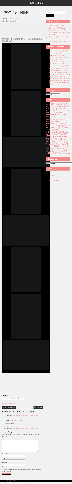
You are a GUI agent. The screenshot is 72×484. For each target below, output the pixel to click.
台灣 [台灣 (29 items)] (60, 144)
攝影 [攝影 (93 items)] (58, 146)
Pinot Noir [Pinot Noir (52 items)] (51, 125)
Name (4, 456)
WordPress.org (53, 180)
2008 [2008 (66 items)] (55, 104)
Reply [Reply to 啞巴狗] (7, 427)
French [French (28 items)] (53, 117)
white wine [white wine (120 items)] (60, 136)
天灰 (50, 55)
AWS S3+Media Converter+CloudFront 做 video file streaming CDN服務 (59, 64)
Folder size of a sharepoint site (58, 41)
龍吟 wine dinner (64, 53)
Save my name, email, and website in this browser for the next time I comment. (21, 472)
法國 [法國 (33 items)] (48, 149)
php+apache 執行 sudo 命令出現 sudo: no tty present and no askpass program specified (59, 74)
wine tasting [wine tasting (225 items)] (55, 140)
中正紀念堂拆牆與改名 (9, 407)
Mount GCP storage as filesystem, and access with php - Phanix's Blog (59, 70)
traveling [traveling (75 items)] (56, 134)
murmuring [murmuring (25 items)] (62, 119)
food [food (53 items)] (62, 112)
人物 (3, 403)
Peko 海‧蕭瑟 (38, 407)
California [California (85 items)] (53, 110)
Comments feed (54, 178)
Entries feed (52, 175)
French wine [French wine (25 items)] (61, 117)
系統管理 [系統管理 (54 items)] (56, 151)
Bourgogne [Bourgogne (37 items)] (62, 106)
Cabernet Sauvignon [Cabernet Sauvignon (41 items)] (57, 108)
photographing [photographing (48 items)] (53, 123)
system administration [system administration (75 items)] (55, 130)
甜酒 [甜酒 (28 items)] (61, 149)
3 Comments (14, 18)
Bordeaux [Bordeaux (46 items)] (51, 106)
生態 (9, 403)
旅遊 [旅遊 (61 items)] (66, 146)
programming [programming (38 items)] (63, 125)
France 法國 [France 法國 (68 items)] (56, 115)
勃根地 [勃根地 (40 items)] (54, 144)
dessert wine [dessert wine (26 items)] (54, 112)
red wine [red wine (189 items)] (55, 127)
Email (4, 460)
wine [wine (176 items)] (52, 138)
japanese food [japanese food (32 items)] (51, 119)
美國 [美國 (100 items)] (58, 153)
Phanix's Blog (36, 2)
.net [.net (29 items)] (48, 104)
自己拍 (13, 403)
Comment (5, 439)
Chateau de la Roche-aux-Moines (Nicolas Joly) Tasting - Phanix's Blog (59, 81)
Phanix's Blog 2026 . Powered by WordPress (15, 483)
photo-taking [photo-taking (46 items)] (52, 121)
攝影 (6, 403)
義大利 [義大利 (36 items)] (66, 153)
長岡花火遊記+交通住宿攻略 (57, 25)
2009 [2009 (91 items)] (64, 104)
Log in (50, 173)
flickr (26, 39)
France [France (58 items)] (51, 115)
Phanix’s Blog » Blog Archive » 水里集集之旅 (25, 428)
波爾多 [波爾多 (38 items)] (55, 149)
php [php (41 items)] (64, 123)
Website (4, 465)
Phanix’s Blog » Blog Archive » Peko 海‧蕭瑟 (25, 415)
